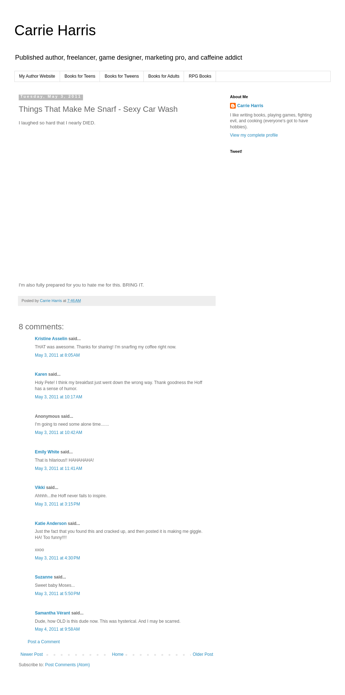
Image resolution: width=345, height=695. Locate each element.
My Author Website (37, 76)
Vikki (40, 487)
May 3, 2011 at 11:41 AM (58, 468)
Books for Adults (164, 76)
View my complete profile (254, 135)
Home (118, 654)
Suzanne (43, 577)
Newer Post (31, 654)
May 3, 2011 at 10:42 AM (58, 432)
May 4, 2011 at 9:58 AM (57, 629)
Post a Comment (44, 641)
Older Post (203, 654)
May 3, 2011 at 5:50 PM (57, 593)
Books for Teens (80, 76)
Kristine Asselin (51, 338)
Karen (41, 374)
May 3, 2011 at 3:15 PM (57, 504)
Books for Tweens (122, 76)
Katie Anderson (50, 523)
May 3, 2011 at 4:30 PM (57, 558)
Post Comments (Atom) (67, 664)
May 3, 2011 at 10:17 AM (58, 396)
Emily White (47, 451)
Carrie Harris (55, 30)
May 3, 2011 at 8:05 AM (57, 355)
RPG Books (200, 76)
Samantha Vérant (52, 613)
